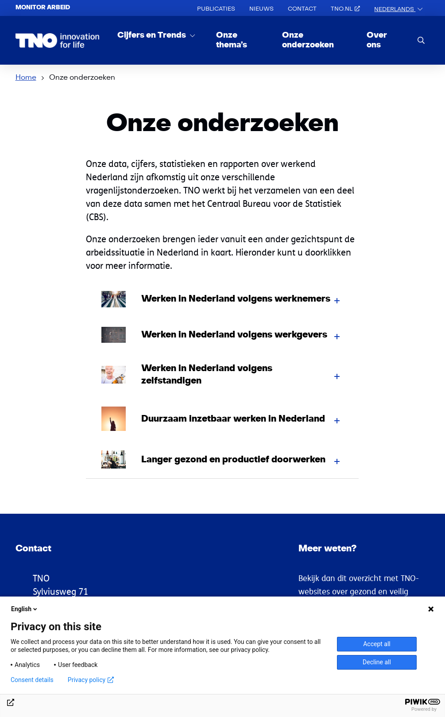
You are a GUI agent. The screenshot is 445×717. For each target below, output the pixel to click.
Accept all (377, 643)
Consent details (32, 679)
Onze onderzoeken (308, 40)
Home (25, 77)
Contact (302, 8)
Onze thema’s (231, 40)
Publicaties (216, 8)
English (25, 608)
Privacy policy (91, 679)
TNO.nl (345, 8)
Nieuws (261, 8)
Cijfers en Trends (152, 35)
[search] (421, 40)
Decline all (377, 662)
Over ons (377, 40)
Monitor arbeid (42, 7)
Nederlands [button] (394, 9)
